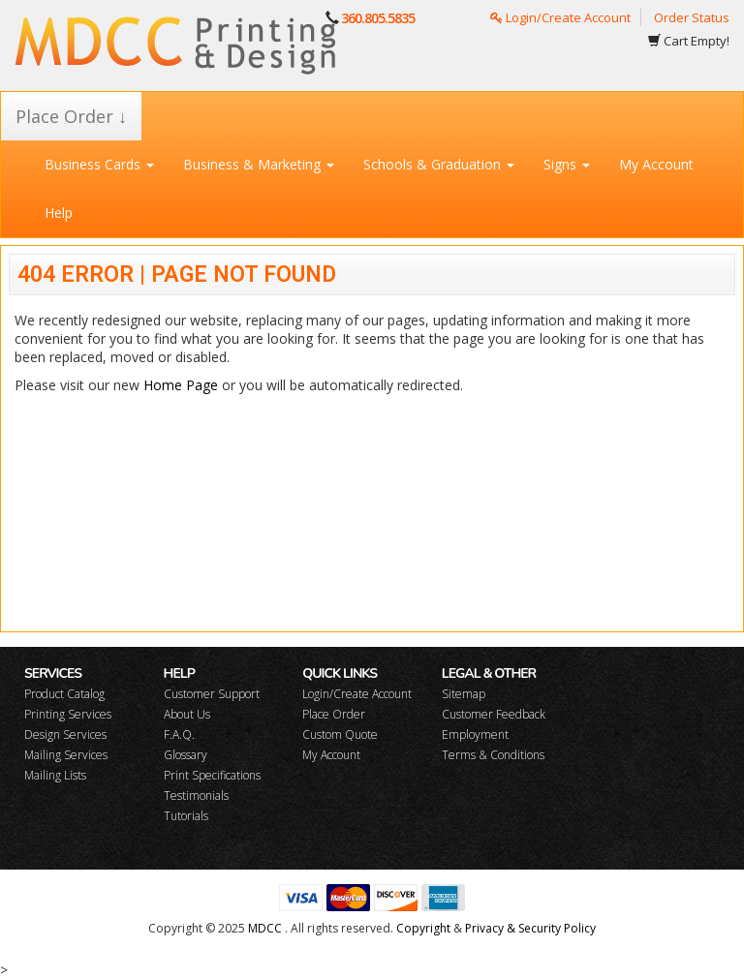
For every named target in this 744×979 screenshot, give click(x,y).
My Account (656, 164)
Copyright (423, 928)
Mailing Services (66, 755)
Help (59, 212)
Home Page (180, 385)
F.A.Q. (179, 734)
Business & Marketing (258, 164)
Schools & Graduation (438, 164)
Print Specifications (212, 775)
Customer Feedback (493, 714)
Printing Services (67, 714)
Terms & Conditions (493, 755)
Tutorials (186, 816)
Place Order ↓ (71, 116)
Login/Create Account (560, 17)
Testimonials (196, 795)
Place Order (333, 714)
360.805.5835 (378, 18)
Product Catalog (64, 694)
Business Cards (99, 164)
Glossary (185, 755)
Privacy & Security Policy (530, 928)
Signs (566, 164)
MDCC (265, 928)
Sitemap (463, 694)
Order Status (691, 17)
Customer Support (212, 694)
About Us (187, 714)
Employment (475, 734)
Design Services (65, 734)
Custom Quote (340, 734)
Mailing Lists (55, 775)
